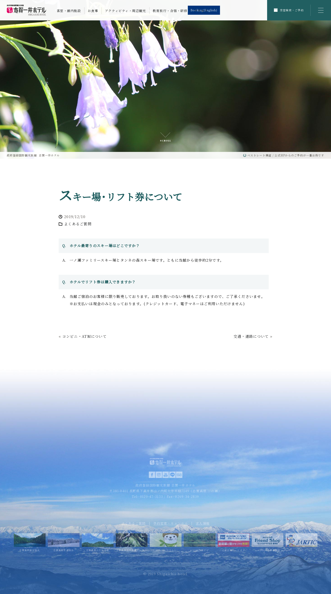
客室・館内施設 (69, 10)
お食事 (93, 10)
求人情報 (203, 523)
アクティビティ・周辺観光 (125, 10)
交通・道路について (251, 336)
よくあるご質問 (78, 223)
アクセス (201, 10)
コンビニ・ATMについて (84, 336)
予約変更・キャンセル (170, 523)
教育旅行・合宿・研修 (170, 10)
